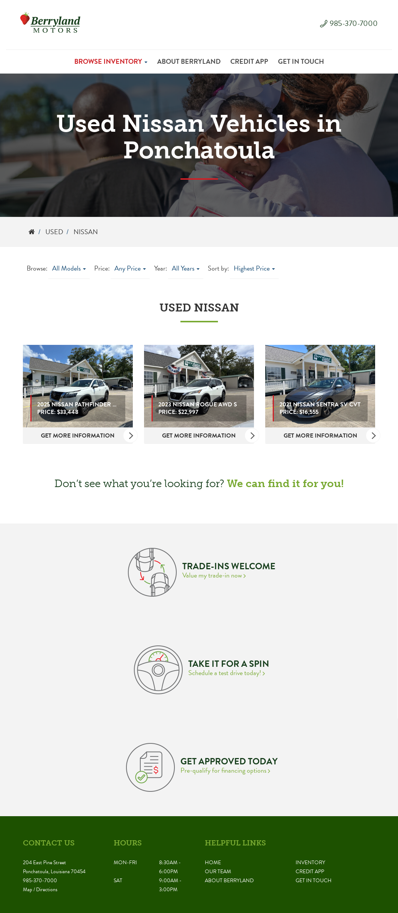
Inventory (310, 862)
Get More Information (87, 435)
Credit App (249, 61)
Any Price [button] (130, 268)
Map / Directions (40, 889)
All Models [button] (69, 268)
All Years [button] (186, 268)
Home (213, 862)
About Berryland (189, 61)
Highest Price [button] (254, 268)
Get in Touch (301, 61)
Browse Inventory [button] (110, 61)
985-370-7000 (354, 23)
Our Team (218, 871)
